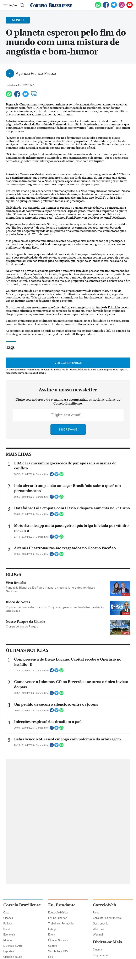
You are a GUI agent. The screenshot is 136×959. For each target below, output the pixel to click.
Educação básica (58, 912)
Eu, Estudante (61, 905)
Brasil (6, 929)
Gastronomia (100, 923)
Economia (9, 934)
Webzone (98, 929)
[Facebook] (106, 7)
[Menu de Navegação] (10, 5)
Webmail (98, 934)
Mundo (7, 940)
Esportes (8, 951)
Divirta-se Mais (107, 942)
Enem (51, 934)
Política (7, 923)
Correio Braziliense (22, 905)
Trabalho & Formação (61, 923)
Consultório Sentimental (107, 917)
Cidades (8, 917)
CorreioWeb (104, 905)
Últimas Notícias (58, 940)
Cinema (97, 949)
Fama (96, 912)
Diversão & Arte (13, 945)
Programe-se (100, 955)
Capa (6, 912)
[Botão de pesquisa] (21, 5)
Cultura (52, 945)
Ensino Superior (57, 917)
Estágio (52, 929)
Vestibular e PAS (58, 951)
